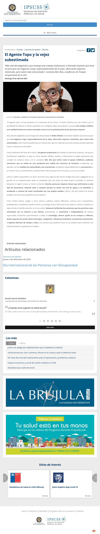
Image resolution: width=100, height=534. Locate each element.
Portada (20, 50)
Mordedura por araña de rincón (21, 367)
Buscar (50, 24)
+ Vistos (11, 343)
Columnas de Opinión (32, 50)
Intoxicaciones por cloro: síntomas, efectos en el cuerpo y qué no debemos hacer (42, 352)
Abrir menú (50, 32)
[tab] (11, 343)
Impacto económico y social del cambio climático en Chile (32, 363)
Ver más (45, 496)
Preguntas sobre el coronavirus (61, 511)
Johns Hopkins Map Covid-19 (65, 487)
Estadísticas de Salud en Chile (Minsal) (26, 487)
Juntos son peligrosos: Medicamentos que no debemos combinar (35, 347)
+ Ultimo (22, 343)
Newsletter (43, 511)
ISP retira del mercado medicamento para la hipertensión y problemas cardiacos (42, 357)
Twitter (93, 50)
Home (24, 511)
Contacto (80, 511)
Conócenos (32, 511)
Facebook (88, 50)
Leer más (50, 327)
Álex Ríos (45, 50)
